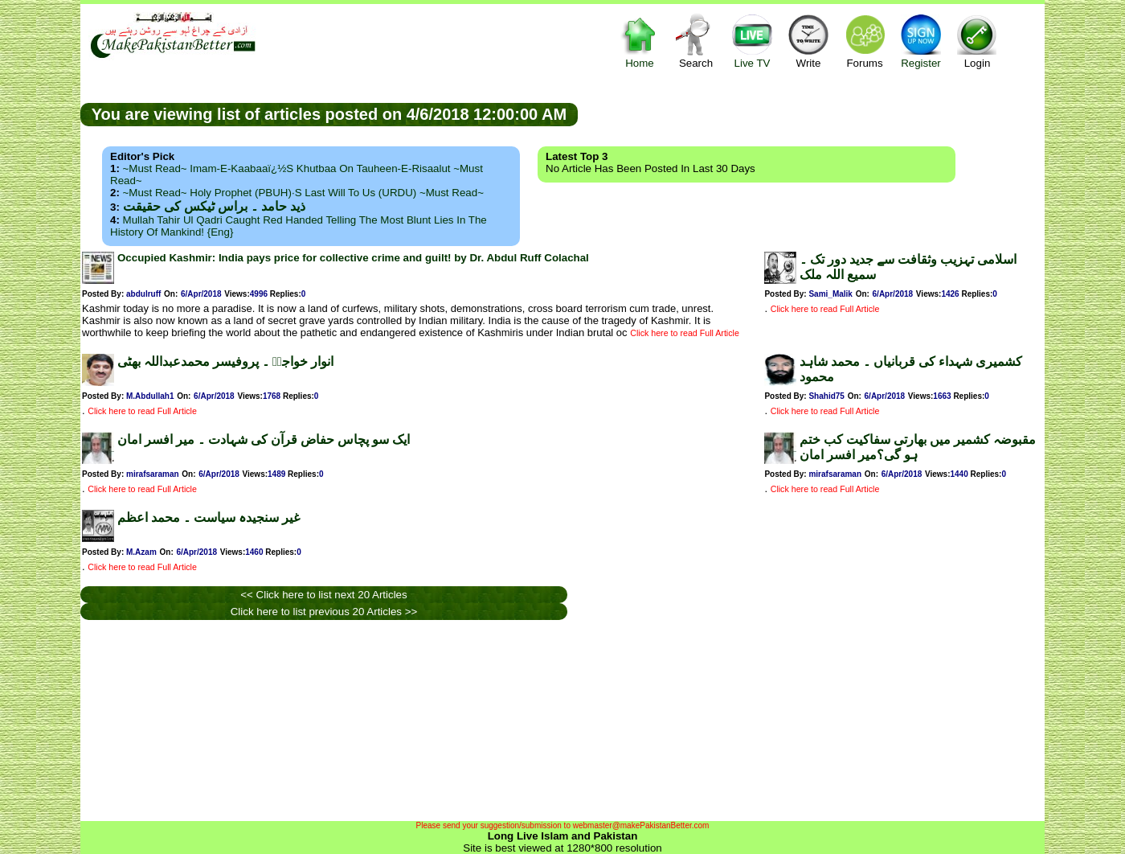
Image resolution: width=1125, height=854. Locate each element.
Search (696, 40)
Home (640, 40)
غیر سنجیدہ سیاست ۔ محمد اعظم (208, 517)
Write (808, 40)
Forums (865, 40)
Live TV (752, 40)
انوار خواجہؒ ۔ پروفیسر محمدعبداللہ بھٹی (225, 361)
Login (977, 40)
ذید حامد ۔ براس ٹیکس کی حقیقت (214, 206)
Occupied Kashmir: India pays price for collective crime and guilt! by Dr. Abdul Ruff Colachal (353, 258)
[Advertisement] (812, 113)
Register (921, 40)
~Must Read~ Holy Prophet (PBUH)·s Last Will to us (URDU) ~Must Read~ (303, 193)
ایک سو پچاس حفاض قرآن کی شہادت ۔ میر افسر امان (263, 439)
